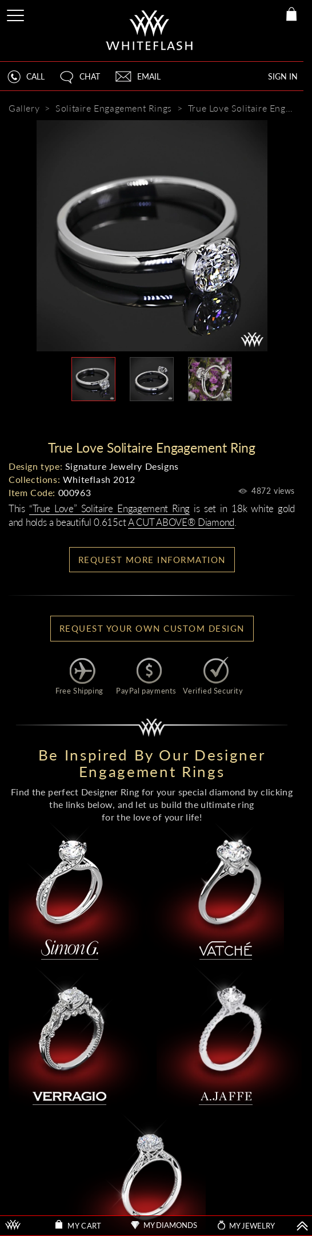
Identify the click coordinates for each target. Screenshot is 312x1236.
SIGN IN (283, 76)
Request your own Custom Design (152, 628)
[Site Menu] (16, 13)
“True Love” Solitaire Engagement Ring (109, 508)
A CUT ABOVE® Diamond (181, 522)
